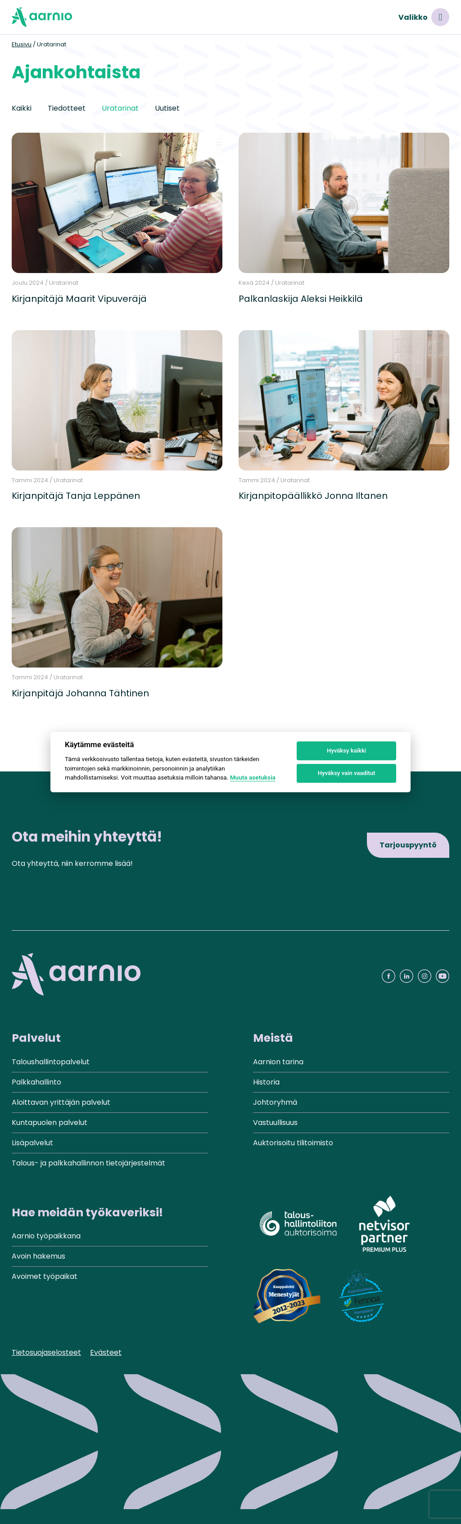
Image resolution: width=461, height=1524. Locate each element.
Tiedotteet (67, 108)
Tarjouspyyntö (408, 845)
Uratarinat (120, 108)
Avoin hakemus (38, 1256)
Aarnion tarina (278, 1062)
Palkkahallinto (36, 1082)
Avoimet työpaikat (44, 1276)
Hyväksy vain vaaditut (346, 773)
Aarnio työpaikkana (46, 1236)
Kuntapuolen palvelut (49, 1122)
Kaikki (22, 108)
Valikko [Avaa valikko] (423, 17)
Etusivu (22, 44)
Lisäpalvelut (32, 1143)
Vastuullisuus (275, 1122)
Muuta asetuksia (253, 777)
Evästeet (106, 1352)
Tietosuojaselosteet (46, 1352)
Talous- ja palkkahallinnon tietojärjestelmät (88, 1163)
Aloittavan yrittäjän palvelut (61, 1102)
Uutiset (167, 108)
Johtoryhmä (275, 1102)
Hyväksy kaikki (346, 750)
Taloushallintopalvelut (51, 1062)
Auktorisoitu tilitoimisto (293, 1143)
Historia (266, 1082)
